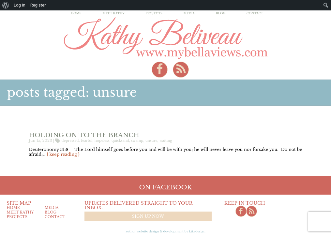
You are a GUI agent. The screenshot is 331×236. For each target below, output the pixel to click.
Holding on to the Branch (84, 135)
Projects (153, 13)
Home (76, 13)
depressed (70, 141)
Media (189, 13)
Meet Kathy (113, 13)
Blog (221, 13)
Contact (255, 13)
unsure (151, 141)
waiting (165, 141)
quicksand (120, 141)
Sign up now (148, 216)
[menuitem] (5, 5)
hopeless (102, 141)
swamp (137, 141)
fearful (86, 141)
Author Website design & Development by (165, 231)
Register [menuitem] (38, 5)
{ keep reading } (63, 154)
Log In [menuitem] (19, 5)
